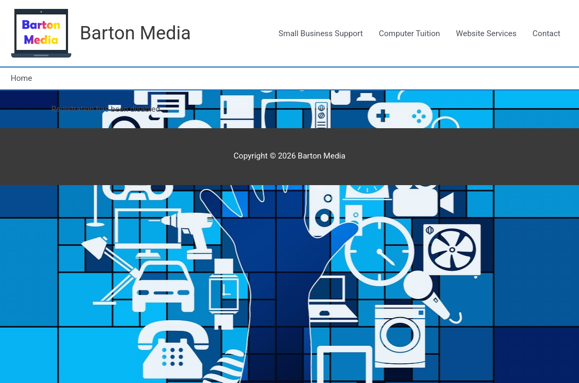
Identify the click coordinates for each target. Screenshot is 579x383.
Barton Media (135, 33)
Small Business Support (321, 33)
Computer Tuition (409, 33)
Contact (546, 33)
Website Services (486, 33)
